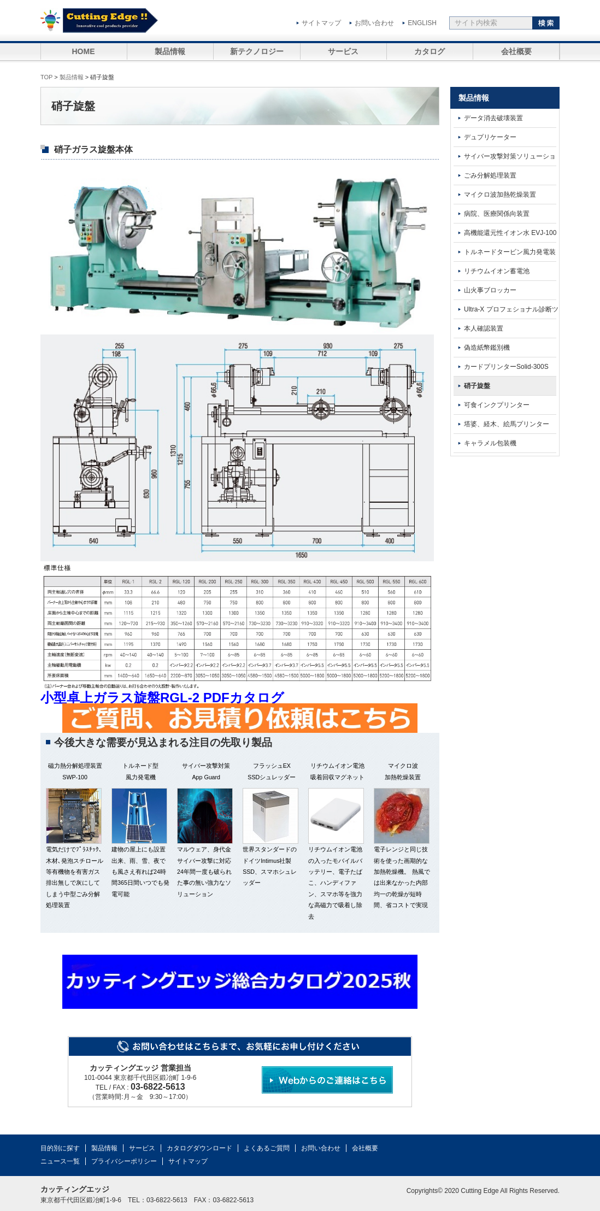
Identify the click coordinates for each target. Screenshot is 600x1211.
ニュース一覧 (60, 1161)
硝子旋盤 (477, 386)
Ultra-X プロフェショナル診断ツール (504, 312)
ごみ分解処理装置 (490, 175)
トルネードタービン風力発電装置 (503, 255)
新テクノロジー (257, 51)
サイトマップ (321, 23)
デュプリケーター (490, 137)
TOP (46, 77)
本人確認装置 (483, 328)
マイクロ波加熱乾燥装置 (500, 194)
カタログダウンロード (199, 1148)
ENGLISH (422, 23)
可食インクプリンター (497, 405)
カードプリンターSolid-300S (506, 367)
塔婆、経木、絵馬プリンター (506, 424)
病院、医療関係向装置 (497, 213)
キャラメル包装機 (490, 443)
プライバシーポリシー (124, 1161)
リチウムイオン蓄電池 (497, 271)
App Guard (206, 777)
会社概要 (516, 51)
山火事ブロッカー (490, 290)
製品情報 (170, 51)
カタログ (429, 51)
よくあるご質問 (267, 1148)
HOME (83, 51)
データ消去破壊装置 (493, 118)
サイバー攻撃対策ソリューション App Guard (503, 159)
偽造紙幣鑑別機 (487, 347)
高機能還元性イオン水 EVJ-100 (510, 233)
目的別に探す (60, 1148)
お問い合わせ (374, 23)
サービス (343, 51)
